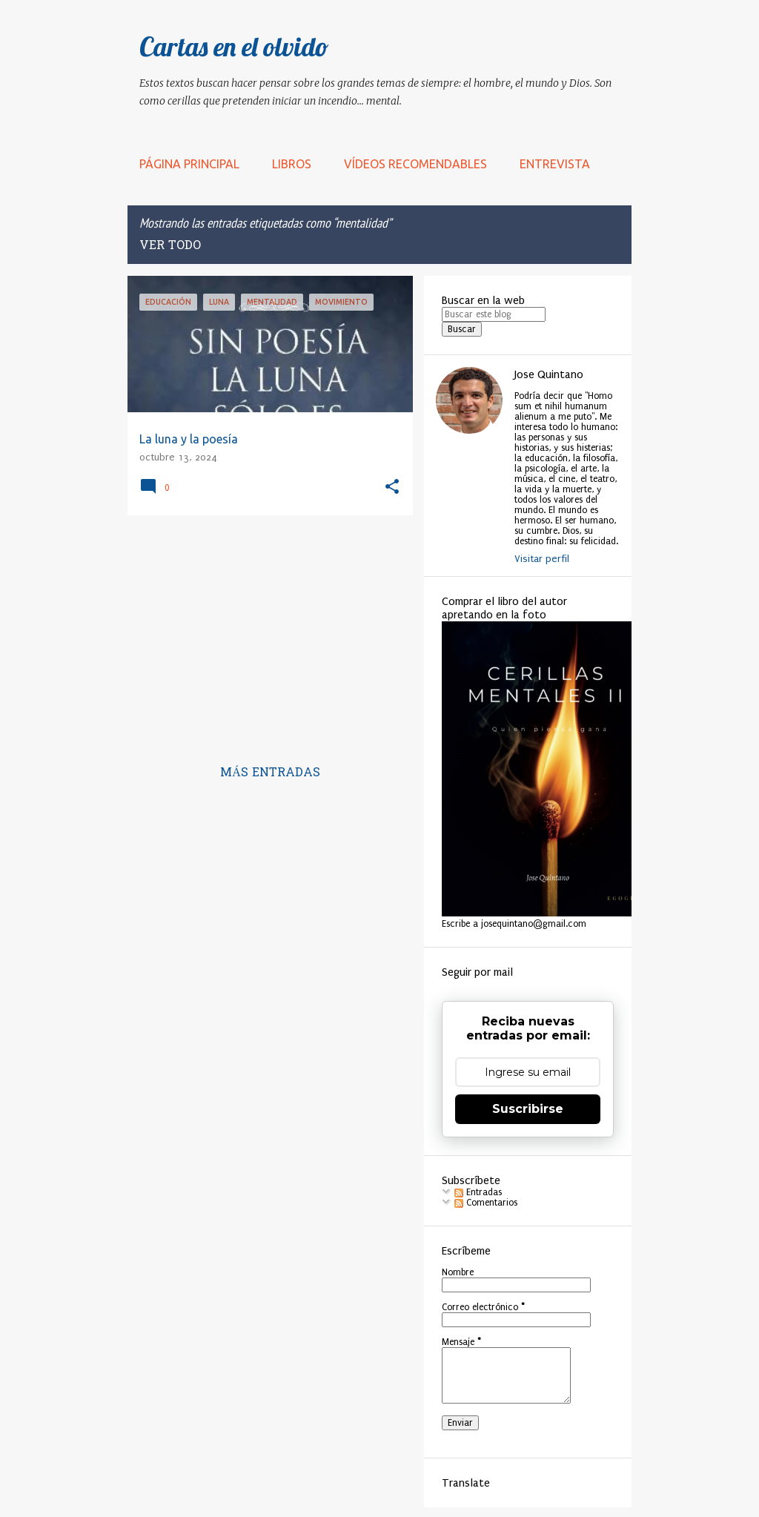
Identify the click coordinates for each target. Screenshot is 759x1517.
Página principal (189, 164)
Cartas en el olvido (234, 46)
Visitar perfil (541, 558)
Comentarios (485, 1202)
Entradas (478, 1192)
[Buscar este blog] (494, 314)
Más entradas (270, 773)
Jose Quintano (548, 374)
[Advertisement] (264, 630)
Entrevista (555, 164)
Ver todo (170, 246)
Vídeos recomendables (415, 164)
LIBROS (291, 164)
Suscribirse (527, 1109)
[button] (392, 487)
